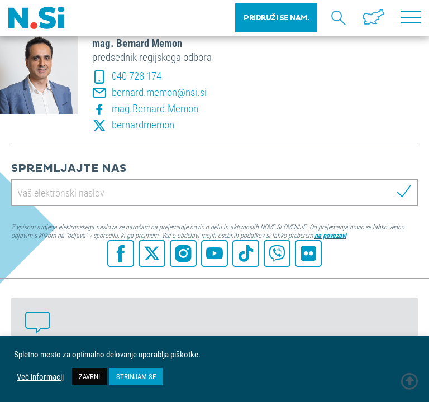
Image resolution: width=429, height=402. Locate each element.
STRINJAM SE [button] (136, 376)
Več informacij (40, 377)
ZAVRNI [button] (89, 376)
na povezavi (330, 235)
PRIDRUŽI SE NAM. (276, 17)
